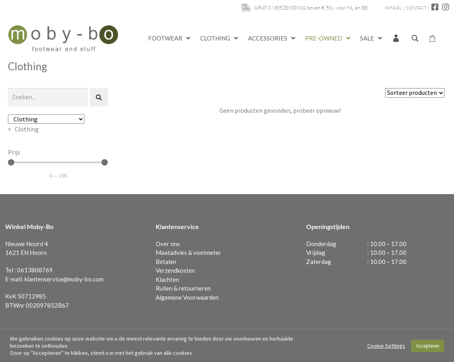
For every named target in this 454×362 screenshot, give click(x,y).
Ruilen (164, 288)
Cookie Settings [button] (386, 345)
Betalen (166, 261)
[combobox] (23, 129)
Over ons (168, 243)
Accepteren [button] (427, 346)
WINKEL (393, 8)
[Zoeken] (48, 97)
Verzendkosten (175, 270)
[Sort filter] (414, 93)
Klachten (167, 279)
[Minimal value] (58, 162)
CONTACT (416, 8)
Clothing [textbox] (23, 129)
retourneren (195, 288)
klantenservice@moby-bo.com (64, 279)
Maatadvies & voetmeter (188, 252)
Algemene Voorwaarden (187, 297)
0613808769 (35, 269)
